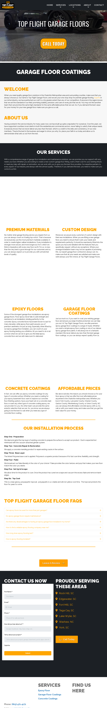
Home (50, 5)
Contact (99, 5)
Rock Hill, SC (66, 593)
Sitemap (84, 695)
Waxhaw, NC (66, 621)
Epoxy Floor (44, 658)
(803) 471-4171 (19, 672)
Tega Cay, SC (66, 610)
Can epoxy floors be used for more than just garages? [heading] (26, 510)
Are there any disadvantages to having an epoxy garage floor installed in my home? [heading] (38, 522)
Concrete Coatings (47, 666)
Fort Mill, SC (66, 604)
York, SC (64, 627)
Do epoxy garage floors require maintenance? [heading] (23, 516)
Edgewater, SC (67, 598)
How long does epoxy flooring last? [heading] (19, 533)
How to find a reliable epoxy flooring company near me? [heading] (27, 527)
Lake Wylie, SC (67, 616)
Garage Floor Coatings (49, 662)
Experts (97, 98)
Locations (75, 5)
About (87, 5)
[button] (53, 43)
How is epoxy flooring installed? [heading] (18, 539)
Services (61, 5)
